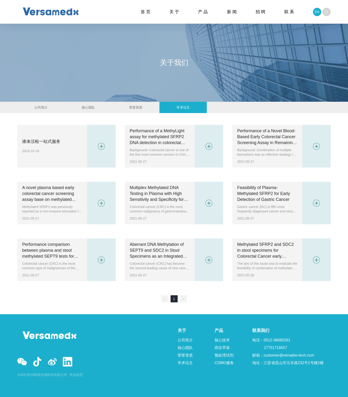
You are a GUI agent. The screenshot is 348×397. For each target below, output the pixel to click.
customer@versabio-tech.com (289, 355)
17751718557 (275, 348)
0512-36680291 (277, 340)
